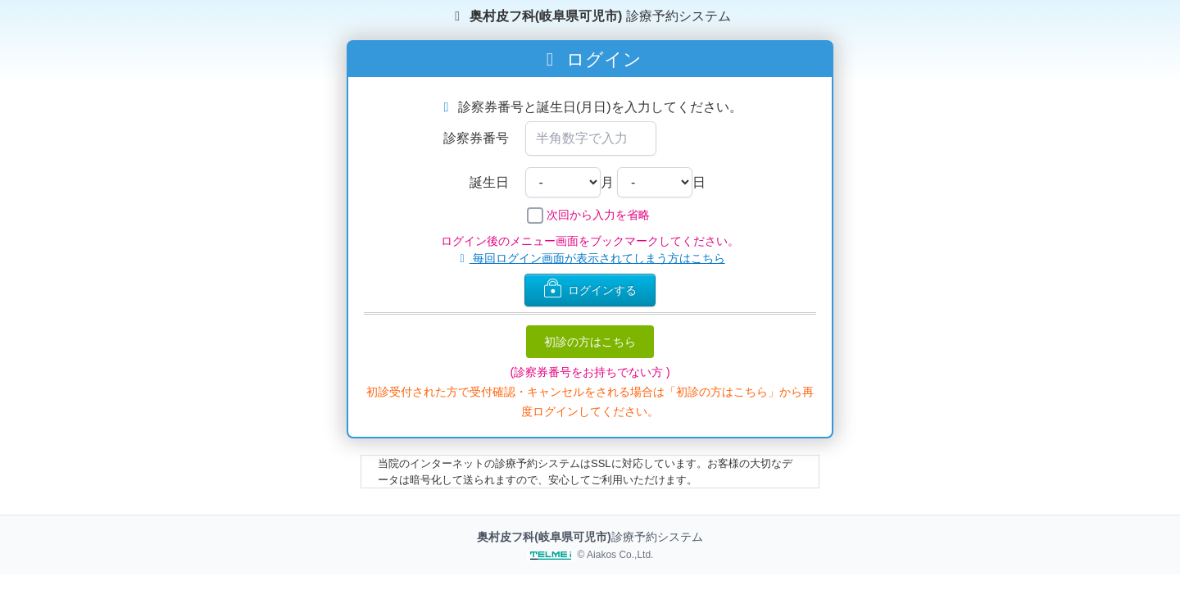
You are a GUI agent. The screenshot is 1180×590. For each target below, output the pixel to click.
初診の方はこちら (590, 341)
